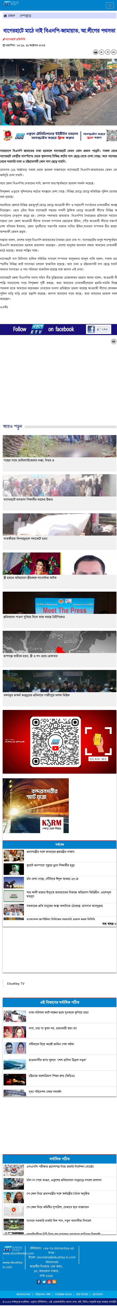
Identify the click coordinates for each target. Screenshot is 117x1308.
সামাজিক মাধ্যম (63, 1294)
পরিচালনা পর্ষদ (43, 1294)
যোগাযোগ (97, 1294)
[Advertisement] (57, 387)
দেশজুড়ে (25, 15)
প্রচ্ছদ (9, 15)
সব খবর (109, 924)
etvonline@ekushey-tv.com (56, 1257)
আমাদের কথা (23, 1294)
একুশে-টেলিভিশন (39, 1301)
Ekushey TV (15, 983)
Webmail (52, 1262)
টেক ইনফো (82, 1294)
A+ (113, 52)
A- (101, 52)
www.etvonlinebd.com (18, 1253)
